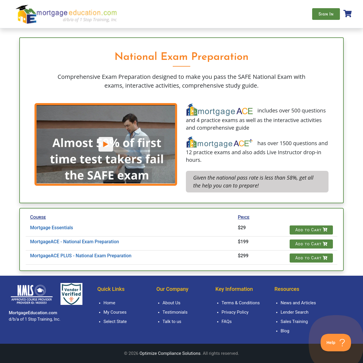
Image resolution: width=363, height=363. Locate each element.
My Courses (115, 312)
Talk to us (172, 321)
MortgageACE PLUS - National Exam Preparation (81, 255)
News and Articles (298, 302)
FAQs (227, 321)
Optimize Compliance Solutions (169, 353)
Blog (285, 331)
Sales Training (294, 321)
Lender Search (295, 312)
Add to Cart (311, 229)
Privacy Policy (235, 312)
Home (109, 302)
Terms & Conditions (241, 302)
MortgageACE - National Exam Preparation (74, 241)
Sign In (326, 14)
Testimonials (175, 312)
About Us (171, 302)
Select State (115, 321)
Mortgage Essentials (51, 227)
